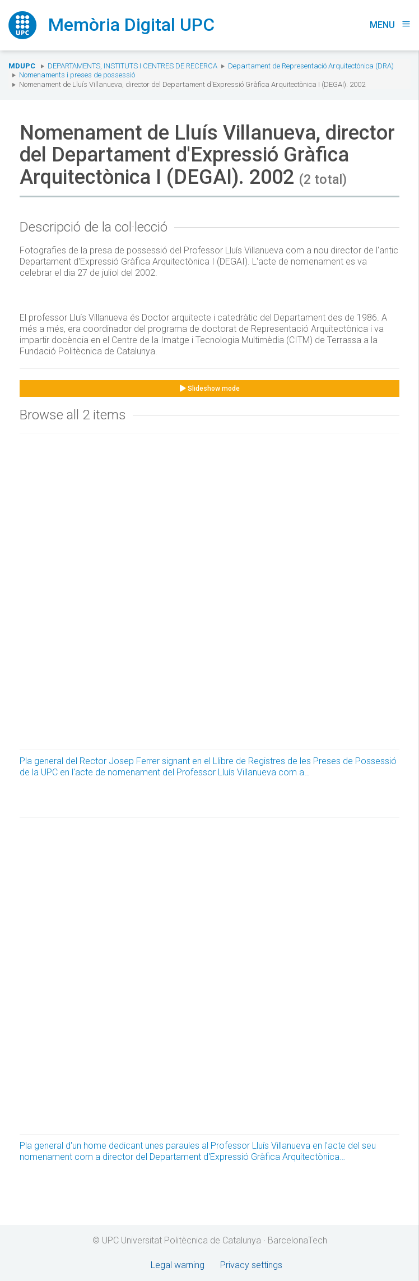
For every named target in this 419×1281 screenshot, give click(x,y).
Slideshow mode (210, 388)
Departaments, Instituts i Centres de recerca (132, 66)
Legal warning (177, 1265)
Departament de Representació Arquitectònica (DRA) (311, 66)
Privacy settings (251, 1265)
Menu (390, 25)
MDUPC (21, 66)
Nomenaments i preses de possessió (77, 75)
